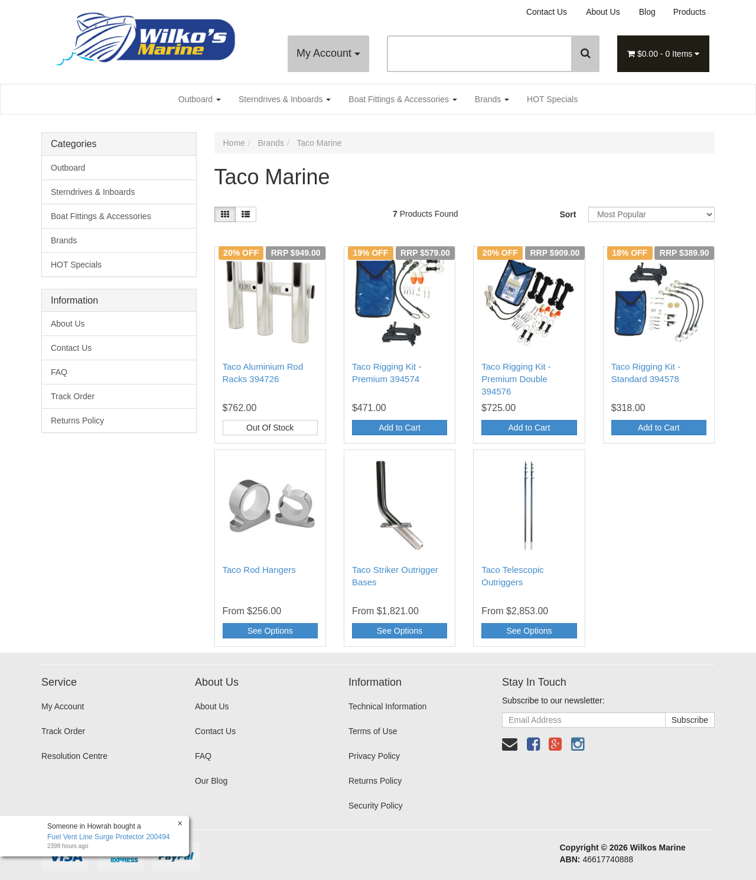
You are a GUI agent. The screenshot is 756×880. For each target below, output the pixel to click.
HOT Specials (552, 99)
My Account (328, 53)
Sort (567, 214)
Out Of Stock (270, 427)
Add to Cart (400, 427)
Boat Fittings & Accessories (402, 99)
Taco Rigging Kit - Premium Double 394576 (516, 378)
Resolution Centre (74, 756)
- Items (663, 53)
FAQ (59, 372)
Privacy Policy (374, 756)
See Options (270, 630)
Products (689, 12)
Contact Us (546, 12)
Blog (647, 12)
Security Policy (375, 805)
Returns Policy (77, 420)
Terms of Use (372, 731)
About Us (603, 12)
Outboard (199, 99)
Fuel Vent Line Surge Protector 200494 (108, 837)
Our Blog (211, 781)
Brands (492, 99)
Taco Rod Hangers (259, 570)
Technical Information (387, 706)
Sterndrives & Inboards (285, 99)
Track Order (72, 396)
